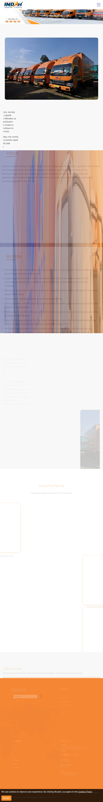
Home (42, 20)
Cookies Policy (85, 791)
